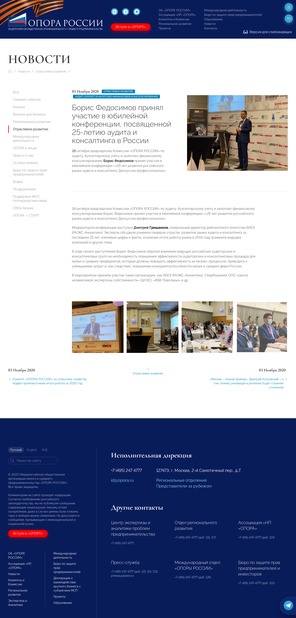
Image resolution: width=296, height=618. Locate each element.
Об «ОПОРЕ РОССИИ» (175, 10)
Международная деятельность (225, 10)
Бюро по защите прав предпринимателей (233, 14)
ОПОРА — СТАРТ (26, 215)
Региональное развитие (175, 23)
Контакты (210, 28)
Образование (213, 19)
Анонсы (19, 107)
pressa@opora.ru (122, 575)
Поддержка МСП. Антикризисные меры (30, 199)
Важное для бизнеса (29, 114)
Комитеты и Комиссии (174, 19)
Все (16, 92)
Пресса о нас (23, 155)
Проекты (165, 28)
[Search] (33, 460)
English (32, 450)
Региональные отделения (181, 480)
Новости (210, 23)
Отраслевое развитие (51, 71)
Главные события (26, 100)
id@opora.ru (122, 480)
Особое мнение (25, 163)
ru (289, 18)
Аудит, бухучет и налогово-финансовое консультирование (116, 96)
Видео (18, 182)
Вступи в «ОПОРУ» (131, 27)
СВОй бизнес (23, 208)
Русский (16, 450)
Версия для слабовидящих (267, 32)
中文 (45, 450)
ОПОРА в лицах (25, 148)
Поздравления (24, 189)
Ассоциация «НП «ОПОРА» (177, 14)
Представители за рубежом (184, 486)
